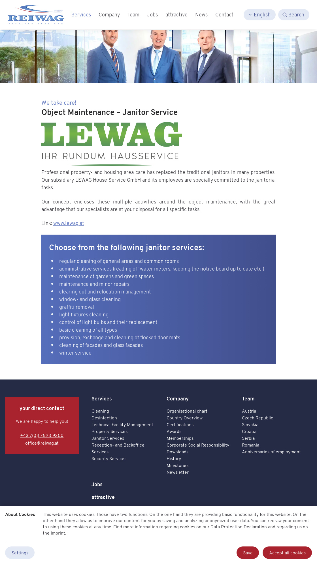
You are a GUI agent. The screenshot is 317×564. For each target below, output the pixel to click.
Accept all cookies (287, 552)
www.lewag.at (68, 223)
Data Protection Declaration (238, 526)
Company (178, 398)
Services (102, 398)
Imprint (58, 532)
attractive (103, 497)
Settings (20, 552)
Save (248, 552)
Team (248, 398)
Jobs (97, 484)
